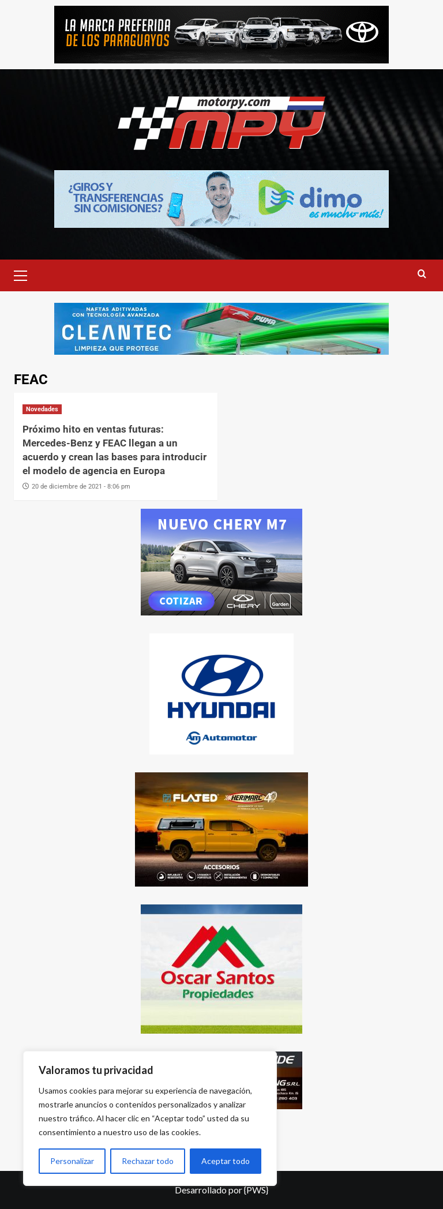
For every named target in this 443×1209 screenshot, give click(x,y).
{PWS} (256, 1189)
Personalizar (72, 1161)
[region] (150, 1118)
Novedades (42, 409)
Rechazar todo (148, 1161)
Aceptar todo (225, 1161)
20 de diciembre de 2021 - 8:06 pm (81, 486)
